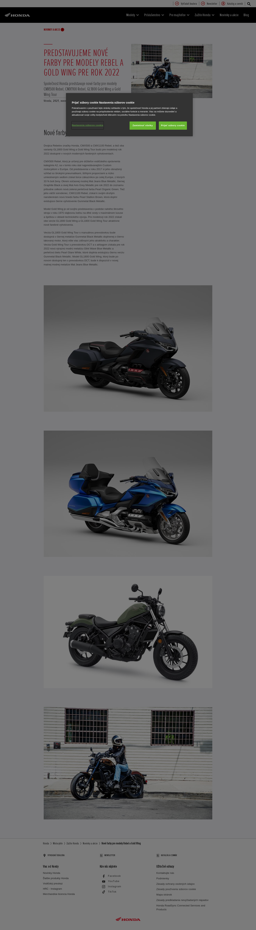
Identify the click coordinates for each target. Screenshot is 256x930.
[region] (129, 114)
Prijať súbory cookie (173, 125)
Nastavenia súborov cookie (87, 125)
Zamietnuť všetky (143, 125)
